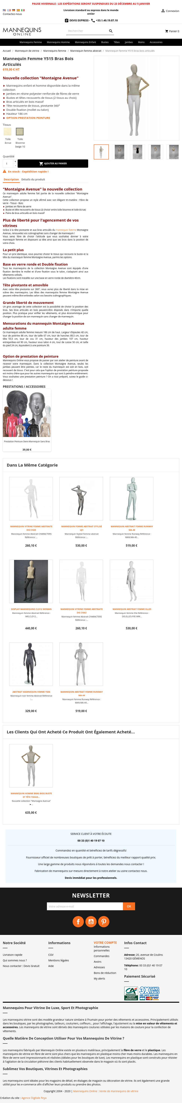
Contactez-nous (12, 14)
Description (11, 179)
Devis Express (76, 20)
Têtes (117, 42)
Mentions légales (58, 960)
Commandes (101, 956)
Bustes (105, 42)
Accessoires (156, 42)
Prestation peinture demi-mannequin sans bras (27, 441)
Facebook (78, 921)
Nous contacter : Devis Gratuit (21, 966)
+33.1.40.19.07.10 (104, 20)
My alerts (99, 978)
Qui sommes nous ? (15, 960)
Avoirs (97, 961)
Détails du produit (33, 179)
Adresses (99, 967)
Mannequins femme (31, 42)
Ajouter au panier (53, 164)
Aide (51, 966)
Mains (141, 42)
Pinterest (103, 921)
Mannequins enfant (85, 42)
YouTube (91, 921)
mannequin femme (66, 229)
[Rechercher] (90, 31)
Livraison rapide (12, 954)
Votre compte (105, 943)
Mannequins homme (58, 42)
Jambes (129, 42)
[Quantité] (8, 163)
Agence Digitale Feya (34, 1098)
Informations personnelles (102, 948)
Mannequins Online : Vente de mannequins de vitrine (105, 1091)
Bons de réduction (105, 973)
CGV (50, 954)
